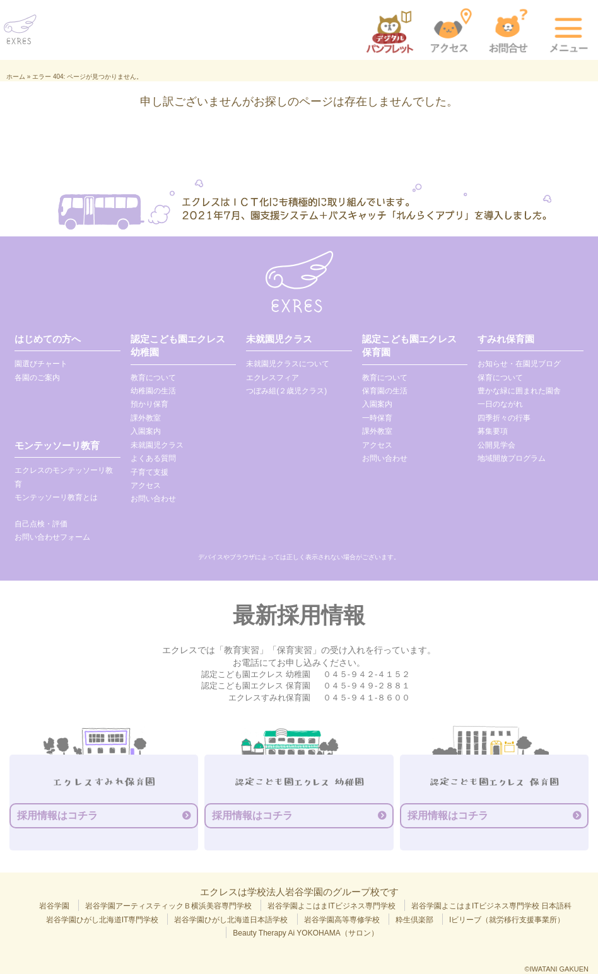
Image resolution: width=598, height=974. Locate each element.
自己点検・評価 (41, 523)
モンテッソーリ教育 (57, 445)
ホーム (15, 76)
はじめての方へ (48, 338)
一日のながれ (500, 404)
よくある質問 (153, 458)
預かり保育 (149, 404)
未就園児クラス (157, 445)
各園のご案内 (37, 377)
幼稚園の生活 (153, 390)
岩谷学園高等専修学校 (342, 919)
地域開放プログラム (512, 458)
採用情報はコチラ (57, 815)
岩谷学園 (54, 906)
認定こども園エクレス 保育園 (409, 345)
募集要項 (493, 431)
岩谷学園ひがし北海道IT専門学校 (102, 919)
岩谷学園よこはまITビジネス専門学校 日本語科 (491, 906)
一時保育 (377, 418)
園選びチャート (41, 363)
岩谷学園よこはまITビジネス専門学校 (331, 906)
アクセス (146, 485)
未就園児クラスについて (287, 363)
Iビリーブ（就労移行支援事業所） (507, 919)
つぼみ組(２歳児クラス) (286, 390)
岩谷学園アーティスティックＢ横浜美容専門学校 (168, 906)
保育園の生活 (384, 390)
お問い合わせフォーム (52, 537)
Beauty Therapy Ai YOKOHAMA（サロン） (305, 933)
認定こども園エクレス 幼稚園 (178, 345)
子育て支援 (149, 472)
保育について (500, 377)
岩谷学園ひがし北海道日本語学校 (231, 919)
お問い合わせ (153, 498)
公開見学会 (496, 445)
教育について (153, 377)
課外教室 (146, 418)
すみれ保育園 (506, 338)
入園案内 (146, 431)
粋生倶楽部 (414, 919)
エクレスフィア (272, 377)
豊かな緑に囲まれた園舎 (519, 390)
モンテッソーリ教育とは (56, 497)
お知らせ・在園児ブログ (519, 363)
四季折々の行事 (504, 418)
